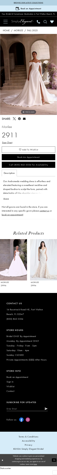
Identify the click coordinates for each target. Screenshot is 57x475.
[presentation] (13, 264)
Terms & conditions (28, 441)
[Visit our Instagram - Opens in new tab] (28, 424)
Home (6, 33)
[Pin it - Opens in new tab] (19, 122)
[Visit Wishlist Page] (52, 24)
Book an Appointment (28, 161)
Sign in (10, 386)
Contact (10, 395)
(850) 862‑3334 (15, 323)
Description (9, 177)
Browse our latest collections (28, 3)
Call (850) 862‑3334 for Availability (28, 169)
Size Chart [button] (7, 146)
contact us (44, 215)
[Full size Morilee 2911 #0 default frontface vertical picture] (28, 77)
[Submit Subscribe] (47, 413)
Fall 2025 (32, 33)
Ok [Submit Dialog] (54, 465)
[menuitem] (5, 25)
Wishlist (11, 390)
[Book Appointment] (28, 9)
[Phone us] (38, 24)
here (35, 469)
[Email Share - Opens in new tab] (24, 122)
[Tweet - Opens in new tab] (14, 122)
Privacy (28, 449)
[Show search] (45, 24)
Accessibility (28, 445)
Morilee (18, 33)
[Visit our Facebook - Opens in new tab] (21, 424)
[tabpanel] (28, 77)
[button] (5, 25)
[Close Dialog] (3, 465)
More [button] (6, 203)
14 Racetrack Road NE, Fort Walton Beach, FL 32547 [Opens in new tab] (25, 316)
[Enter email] (28, 413)
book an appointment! (12, 219)
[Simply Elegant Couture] (22, 25)
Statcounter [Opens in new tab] (5, 473)
